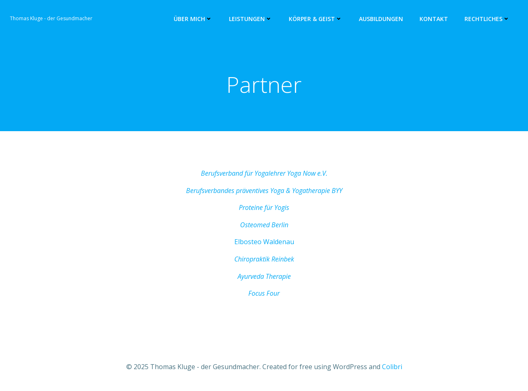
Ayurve (247, 276)
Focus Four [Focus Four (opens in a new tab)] (264, 293)
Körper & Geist (315, 19)
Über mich (193, 19)
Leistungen (250, 19)
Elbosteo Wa (253, 241)
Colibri (392, 366)
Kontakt (434, 19)
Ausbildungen (381, 19)
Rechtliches (487, 19)
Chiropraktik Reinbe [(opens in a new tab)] (262, 259)
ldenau (283, 241)
